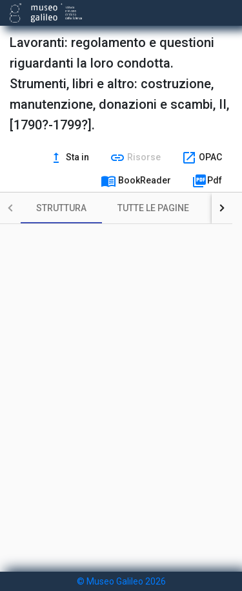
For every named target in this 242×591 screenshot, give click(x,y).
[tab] (61, 207)
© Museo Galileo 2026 (121, 581)
